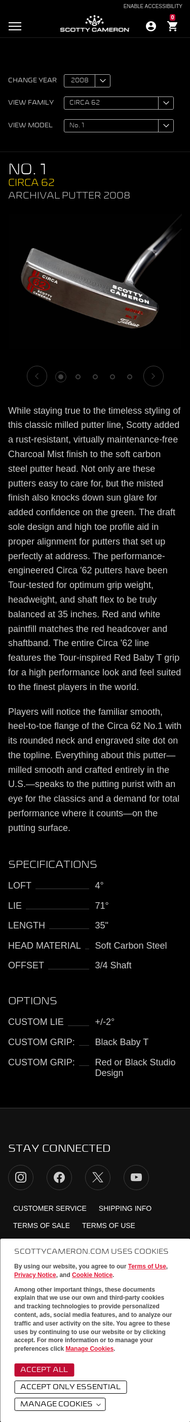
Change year (32, 81)
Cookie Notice (92, 1275)
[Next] (153, 376)
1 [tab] (60, 376)
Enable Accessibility (153, 6)
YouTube (136, 1177)
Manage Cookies (89, 1348)
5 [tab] (129, 376)
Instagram (20, 1177)
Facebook (59, 1177)
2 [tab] (78, 376)
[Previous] (37, 376)
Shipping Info (125, 1208)
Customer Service (50, 1208)
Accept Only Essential (70, 1387)
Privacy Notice (35, 1275)
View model (30, 126)
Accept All (44, 1370)
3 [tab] (95, 376)
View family (31, 103)
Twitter (97, 1177)
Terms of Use (147, 1266)
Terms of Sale (41, 1225)
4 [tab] (112, 376)
